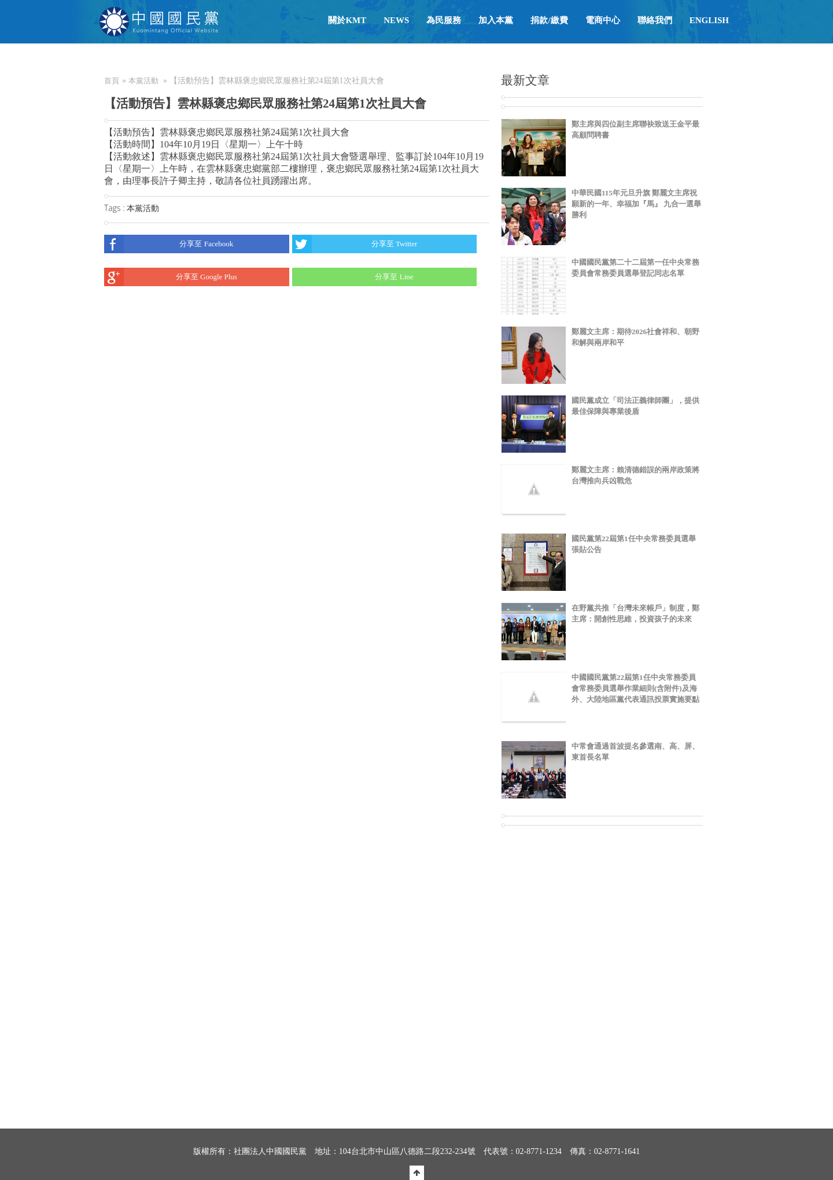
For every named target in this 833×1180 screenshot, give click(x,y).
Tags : (115, 207)
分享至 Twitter (355, 244)
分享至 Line (353, 277)
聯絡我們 (654, 20)
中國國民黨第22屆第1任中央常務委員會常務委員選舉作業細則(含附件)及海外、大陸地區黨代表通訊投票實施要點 (635, 688)
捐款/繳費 (548, 20)
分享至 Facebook (168, 244)
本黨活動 (143, 80)
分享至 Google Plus (170, 277)
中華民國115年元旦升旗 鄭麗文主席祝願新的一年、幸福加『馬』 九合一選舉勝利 (636, 203)
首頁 (111, 80)
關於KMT (347, 20)
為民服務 (443, 20)
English (709, 20)
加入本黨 (495, 20)
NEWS (396, 20)
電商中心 (602, 20)
